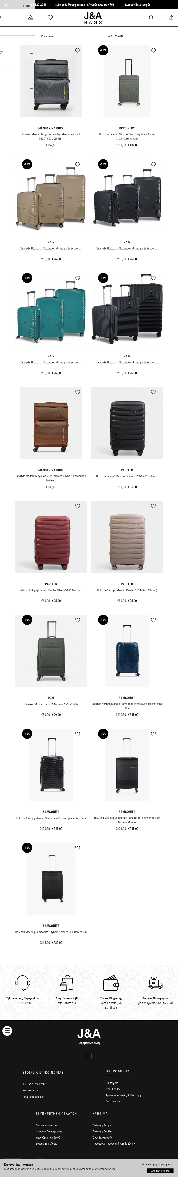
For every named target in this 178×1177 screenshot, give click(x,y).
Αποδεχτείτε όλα (160, 1170)
